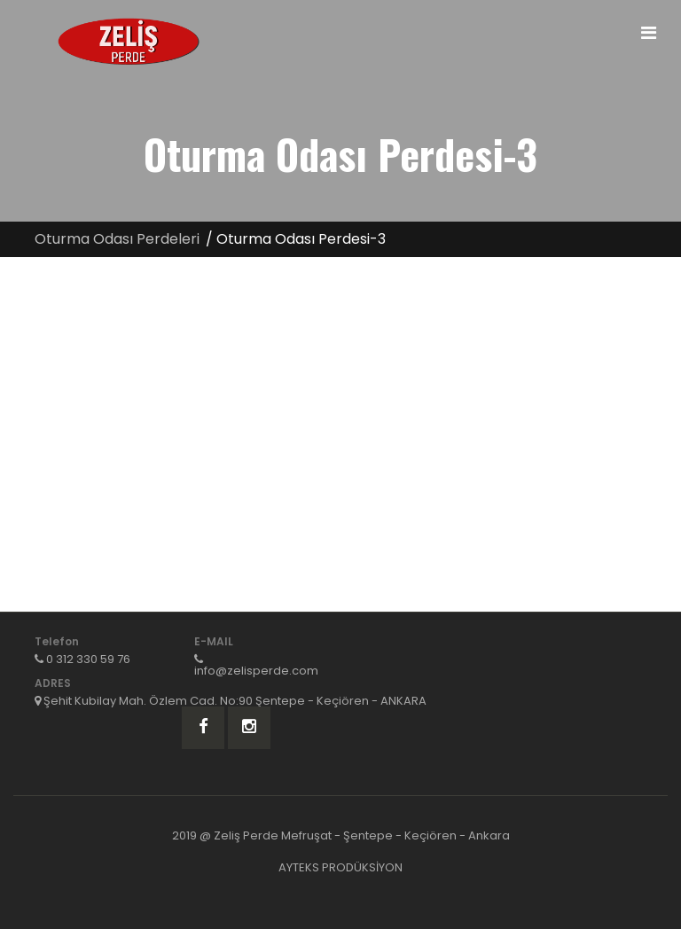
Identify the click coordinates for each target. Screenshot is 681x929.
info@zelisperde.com (256, 670)
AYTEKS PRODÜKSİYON (340, 867)
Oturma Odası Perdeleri (117, 239)
